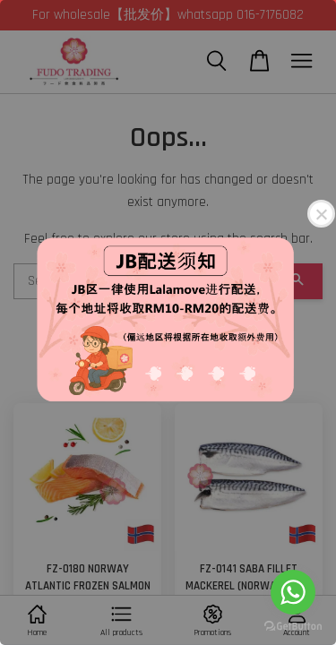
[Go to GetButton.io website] (293, 626)
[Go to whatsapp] (293, 592)
